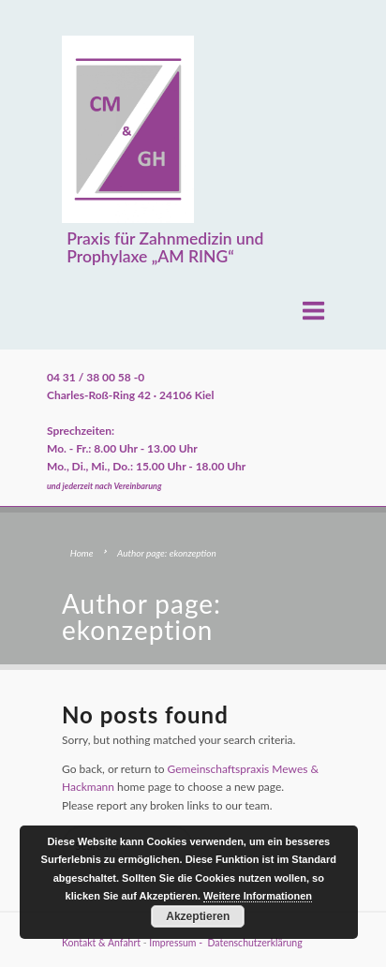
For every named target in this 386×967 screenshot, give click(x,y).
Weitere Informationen (257, 895)
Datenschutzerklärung (254, 942)
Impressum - (178, 942)
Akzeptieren (198, 916)
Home (82, 552)
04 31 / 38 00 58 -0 (95, 377)
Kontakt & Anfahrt (101, 942)
